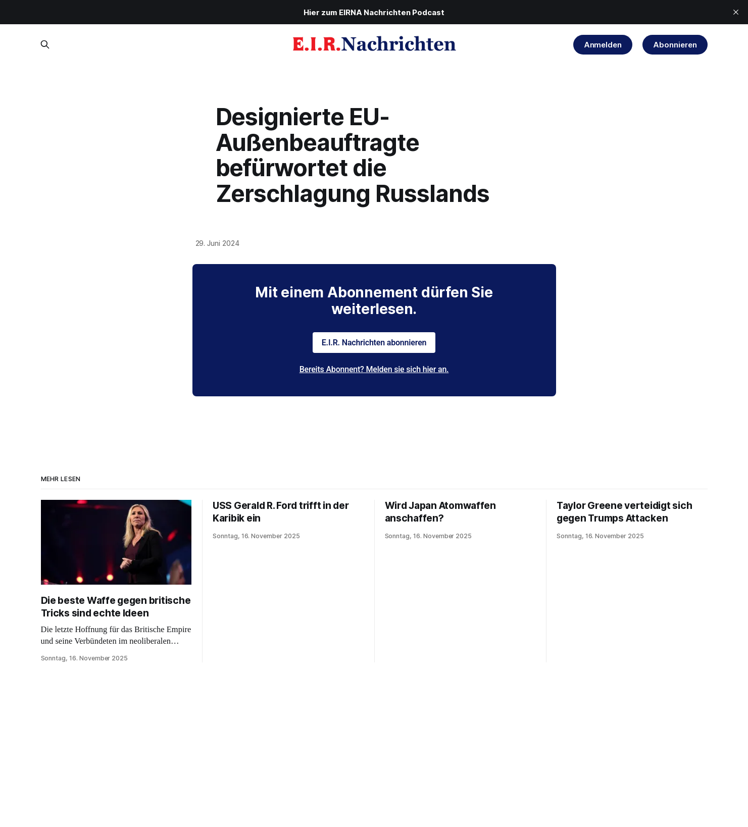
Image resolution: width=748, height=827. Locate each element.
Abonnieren (674, 44)
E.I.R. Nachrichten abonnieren (374, 342)
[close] (736, 12)
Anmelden (603, 44)
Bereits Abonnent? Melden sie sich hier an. (374, 369)
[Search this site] (45, 44)
